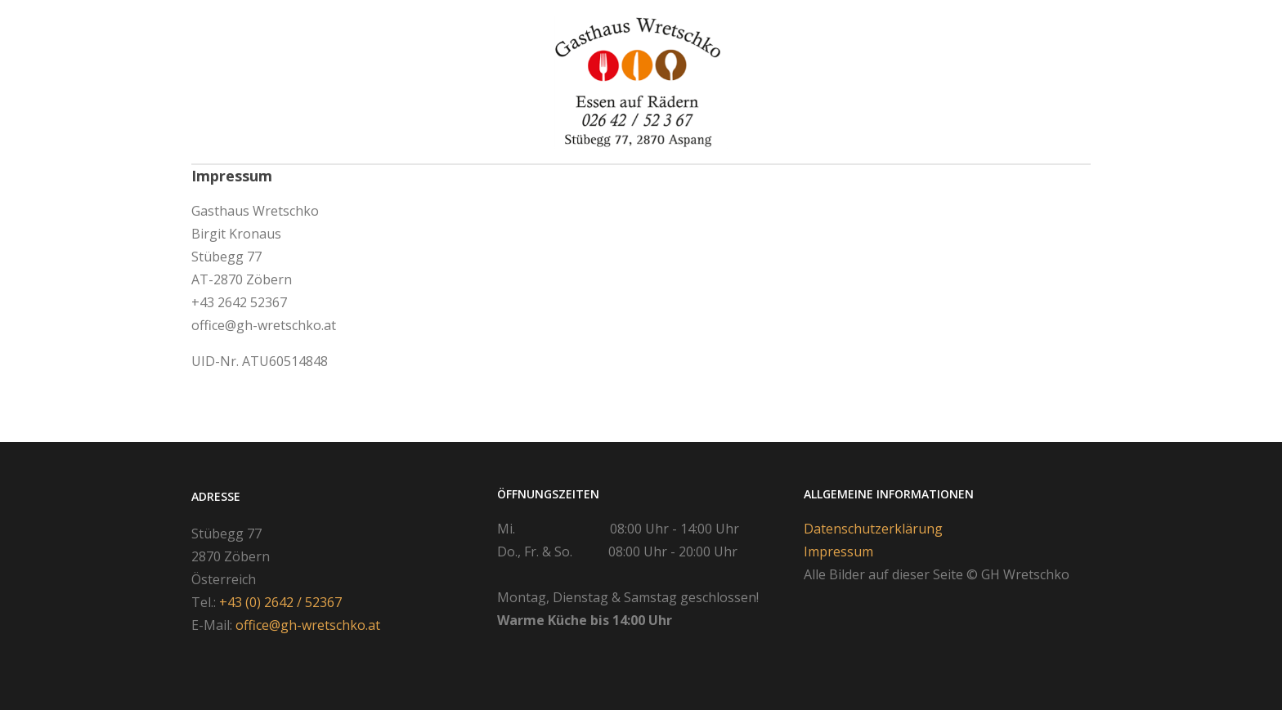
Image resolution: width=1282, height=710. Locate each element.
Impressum (838, 551)
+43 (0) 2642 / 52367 (280, 602)
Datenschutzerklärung (873, 529)
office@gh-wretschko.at (307, 625)
